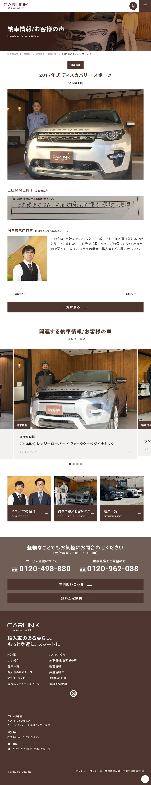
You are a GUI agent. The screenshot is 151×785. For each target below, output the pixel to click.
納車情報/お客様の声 (63, 660)
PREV (20, 294)
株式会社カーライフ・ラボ (22, 737)
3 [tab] (77, 464)
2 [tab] (74, 464)
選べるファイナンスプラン (23, 684)
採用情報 (56, 672)
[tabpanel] (75, 404)
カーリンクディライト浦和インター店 (28, 725)
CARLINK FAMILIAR (20, 721)
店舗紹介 (13, 660)
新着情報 (55, 666)
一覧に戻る (75, 307)
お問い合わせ (57, 678)
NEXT (131, 294)
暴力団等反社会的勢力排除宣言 (124, 771)
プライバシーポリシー (89, 771)
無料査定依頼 (75, 598)
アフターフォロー (18, 678)
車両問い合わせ (75, 584)
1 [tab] (70, 464)
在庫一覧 (13, 666)
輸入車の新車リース (20, 672)
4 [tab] (81, 464)
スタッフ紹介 (57, 654)
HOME (11, 654)
